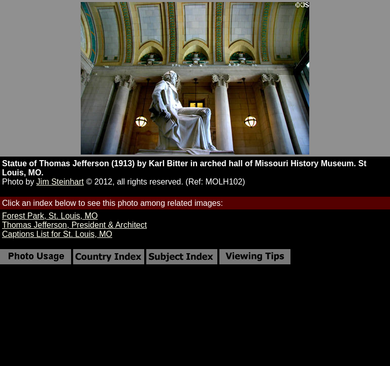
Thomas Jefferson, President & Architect (74, 225)
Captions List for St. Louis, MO (57, 234)
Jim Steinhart (60, 181)
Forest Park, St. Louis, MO (50, 215)
